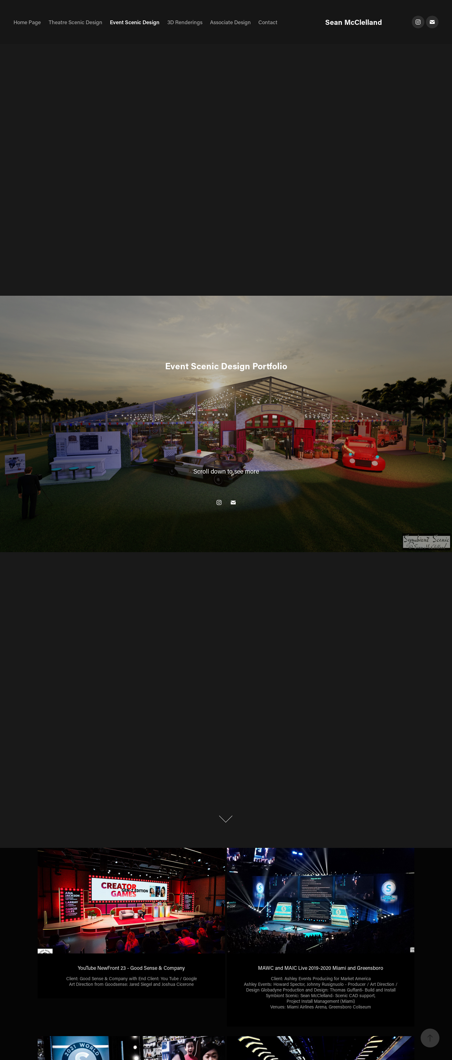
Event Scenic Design (134, 22)
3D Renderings (184, 22)
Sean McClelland (353, 22)
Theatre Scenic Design (75, 22)
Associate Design (230, 22)
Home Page (27, 22)
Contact (267, 22)
